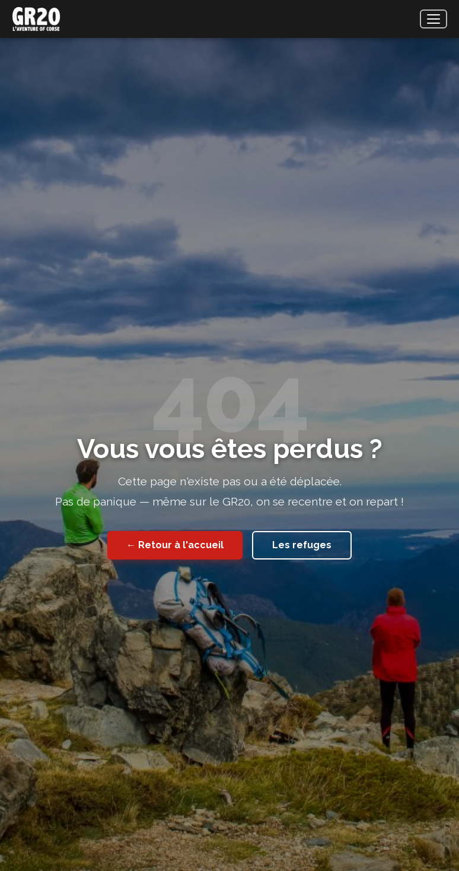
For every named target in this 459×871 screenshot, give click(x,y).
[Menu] (433, 18)
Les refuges (302, 545)
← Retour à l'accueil (175, 545)
